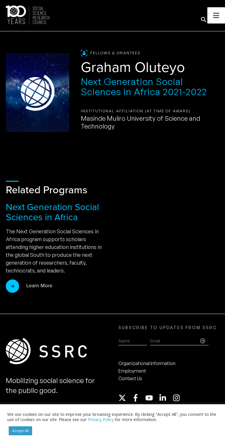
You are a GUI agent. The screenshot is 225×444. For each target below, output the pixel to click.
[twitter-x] (124, 398)
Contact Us (130, 378)
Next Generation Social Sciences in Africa (52, 211)
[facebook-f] (138, 398)
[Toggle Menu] (216, 15)
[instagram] (177, 398)
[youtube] (151, 398)
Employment (132, 371)
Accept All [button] (20, 430)
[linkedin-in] (165, 398)
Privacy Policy (101, 419)
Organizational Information (146, 363)
